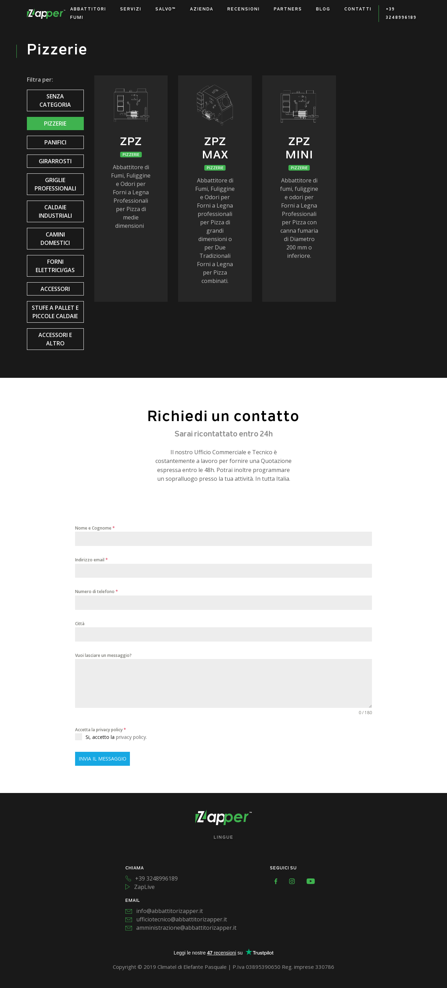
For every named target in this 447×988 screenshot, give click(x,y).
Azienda (201, 9)
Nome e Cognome (95, 528)
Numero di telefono (96, 591)
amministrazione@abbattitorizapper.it (180, 927)
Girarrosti (55, 161)
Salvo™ (165, 9)
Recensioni (243, 9)
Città (80, 624)
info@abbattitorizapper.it (164, 911)
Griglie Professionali (55, 184)
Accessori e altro (55, 339)
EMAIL (132, 901)
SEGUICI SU (283, 868)
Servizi (130, 9)
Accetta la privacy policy (100, 730)
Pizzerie (55, 123)
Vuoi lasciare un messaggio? (103, 655)
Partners (288, 9)
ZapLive (140, 887)
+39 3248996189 (401, 13)
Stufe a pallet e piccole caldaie (55, 312)
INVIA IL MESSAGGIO (102, 758)
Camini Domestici (55, 239)
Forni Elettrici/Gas (55, 266)
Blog (323, 9)
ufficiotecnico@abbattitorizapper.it (176, 919)
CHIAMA (134, 868)
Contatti (358, 9)
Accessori (55, 289)
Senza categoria (55, 100)
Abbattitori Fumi (88, 13)
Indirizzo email (91, 560)
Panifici (55, 142)
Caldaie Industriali (55, 211)
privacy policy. (131, 737)
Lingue (224, 838)
